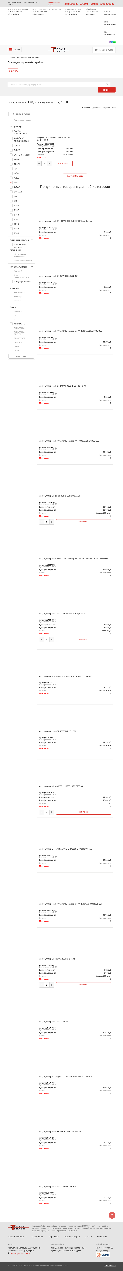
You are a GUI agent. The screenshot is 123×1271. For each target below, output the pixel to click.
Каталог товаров (16, 1236)
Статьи (88, 1236)
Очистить (13, 70)
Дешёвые (96, 107)
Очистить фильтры (21, 113)
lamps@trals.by (71, 14)
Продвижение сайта (59, 1265)
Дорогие (106, 107)
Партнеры (54, 1236)
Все (114, 107)
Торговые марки (72, 1236)
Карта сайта (110, 1265)
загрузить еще (75, 175)
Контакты (102, 1236)
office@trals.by (13, 14)
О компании (38, 1236)
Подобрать (21, 356)
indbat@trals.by (38, 14)
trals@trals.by (91, 14)
